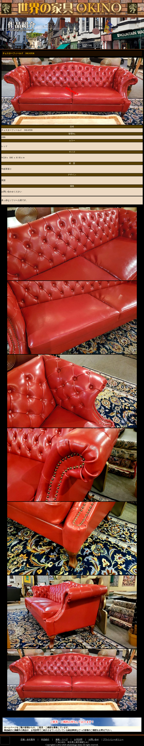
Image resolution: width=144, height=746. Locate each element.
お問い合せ (93, 739)
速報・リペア (62, 739)
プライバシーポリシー (113, 739)
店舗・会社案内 (27, 739)
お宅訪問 (78, 739)
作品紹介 (45, 739)
